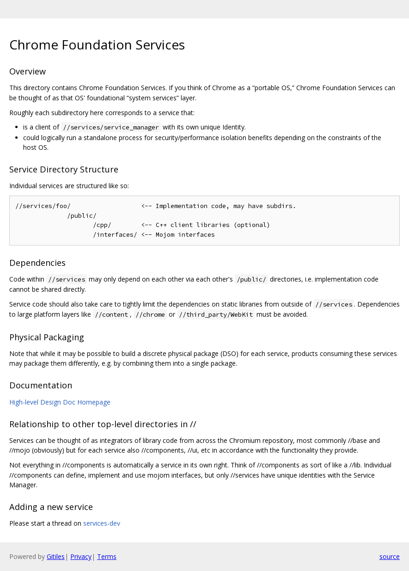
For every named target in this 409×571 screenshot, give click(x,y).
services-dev (101, 523)
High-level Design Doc (42, 402)
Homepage (93, 402)
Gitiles (56, 556)
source (389, 556)
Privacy (81, 556)
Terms (106, 556)
